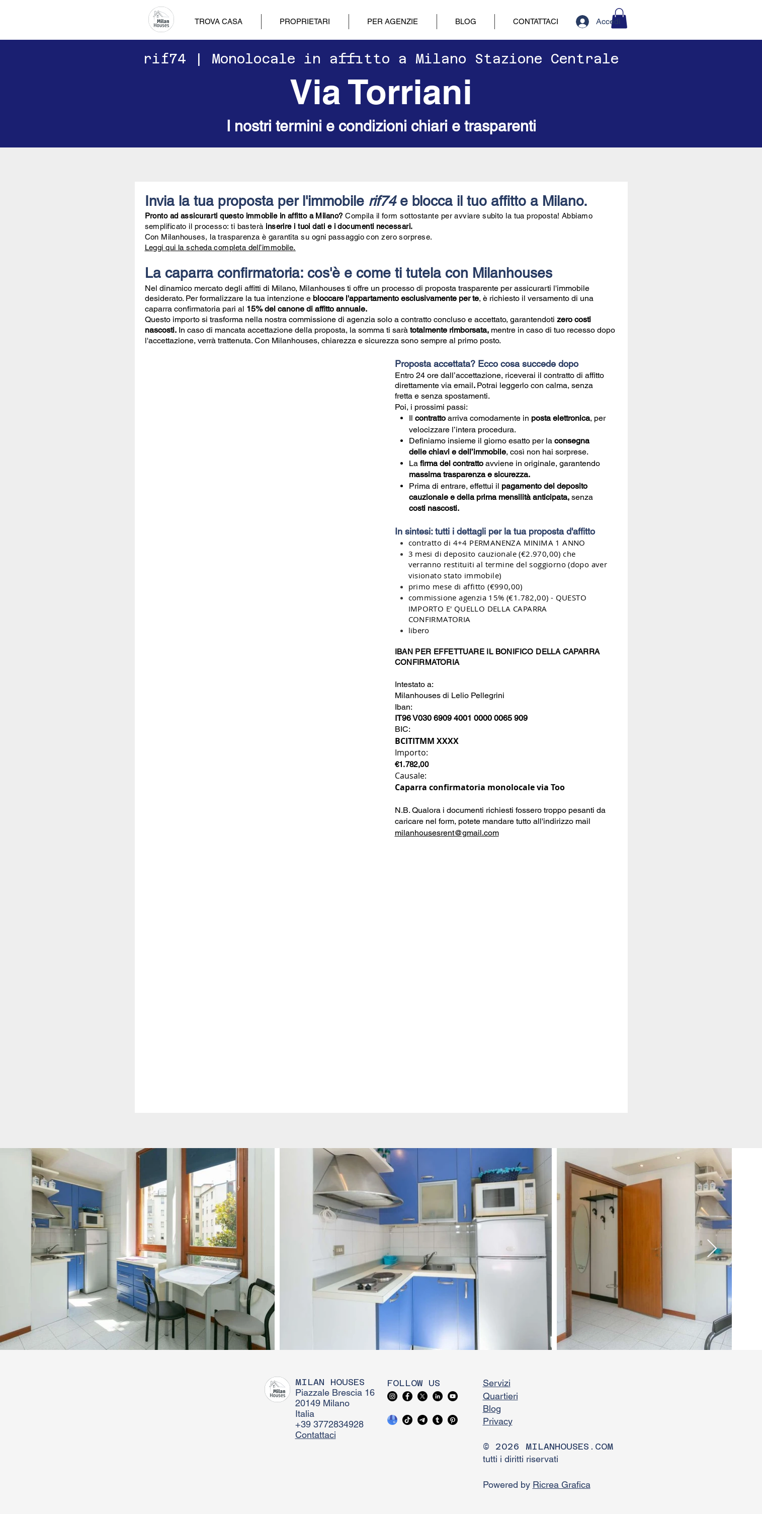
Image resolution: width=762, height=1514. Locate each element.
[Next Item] (712, 1249)
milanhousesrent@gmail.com (447, 833)
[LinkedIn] (438, 1396)
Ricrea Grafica (561, 1484)
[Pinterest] (453, 1420)
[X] (422, 1396)
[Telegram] (422, 1420)
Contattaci (315, 1434)
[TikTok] (407, 1420)
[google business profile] (392, 1420)
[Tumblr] (438, 1420)
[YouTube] (453, 1396)
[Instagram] (392, 1396)
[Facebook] (407, 1396)
